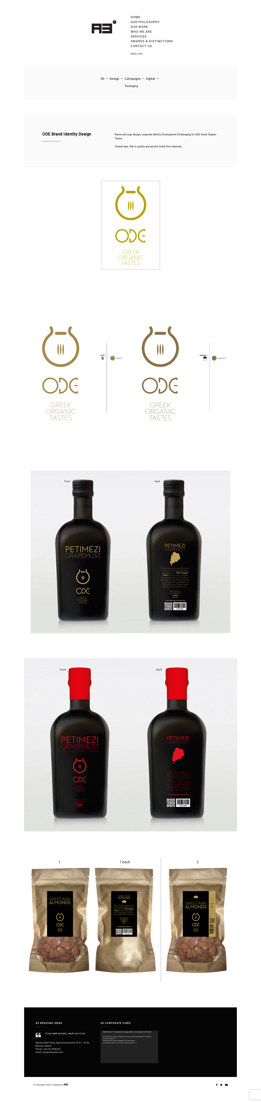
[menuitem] (152, 54)
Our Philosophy (145, 22)
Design (114, 78)
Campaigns (133, 78)
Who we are (141, 31)
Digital (150, 78)
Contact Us (141, 46)
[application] (129, 1047)
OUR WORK (139, 27)
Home (135, 17)
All (102, 78)
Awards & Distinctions (152, 41)
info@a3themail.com (52, 1052)
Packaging (131, 86)
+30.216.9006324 (52, 1049)
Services (139, 36)
